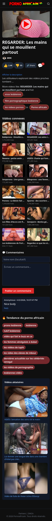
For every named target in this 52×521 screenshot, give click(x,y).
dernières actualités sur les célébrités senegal (24, 360)
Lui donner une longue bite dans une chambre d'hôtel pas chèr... (25, 458)
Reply (6, 308)
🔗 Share (31, 65)
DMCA (30, 513)
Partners (22, 513)
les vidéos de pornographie (18, 367)
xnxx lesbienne (13, 94)
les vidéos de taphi (14, 347)
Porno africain (39, 107)
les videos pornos (14, 107)
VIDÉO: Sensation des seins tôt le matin (22, 419)
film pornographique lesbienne (21, 100)
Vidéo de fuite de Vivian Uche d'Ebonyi (21, 496)
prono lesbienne (12, 325)
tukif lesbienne (12, 330)
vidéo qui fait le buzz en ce (18, 336)
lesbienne (31, 325)
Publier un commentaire (18, 290)
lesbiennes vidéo (13, 372)
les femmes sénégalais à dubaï (20, 341)
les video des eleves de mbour (20, 352)
